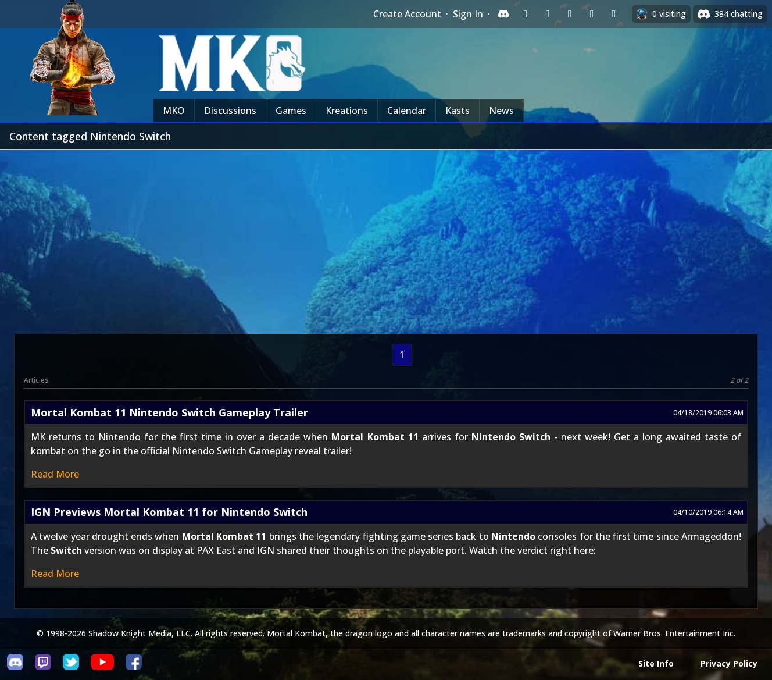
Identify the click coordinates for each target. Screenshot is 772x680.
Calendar (406, 110)
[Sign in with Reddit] (569, 14)
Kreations (347, 110)
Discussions (230, 110)
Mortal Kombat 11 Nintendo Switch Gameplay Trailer (169, 412)
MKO (174, 110)
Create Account (407, 14)
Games (291, 110)
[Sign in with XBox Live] (614, 14)
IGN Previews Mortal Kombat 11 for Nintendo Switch (169, 512)
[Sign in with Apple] (592, 14)
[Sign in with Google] (547, 14)
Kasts (457, 110)
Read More (55, 474)
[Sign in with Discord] (503, 14)
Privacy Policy (728, 663)
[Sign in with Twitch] (525, 14)
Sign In (468, 14)
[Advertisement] (386, 237)
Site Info (656, 663)
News (501, 110)
